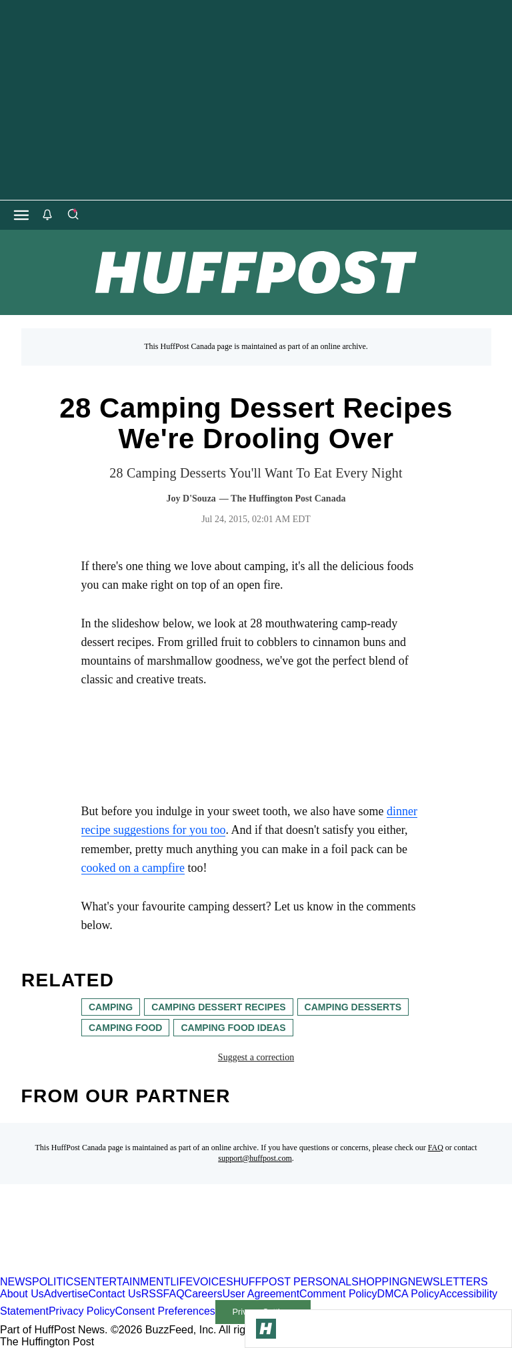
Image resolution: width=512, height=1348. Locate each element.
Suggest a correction (256, 1057)
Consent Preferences (165, 1311)
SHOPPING (379, 1281)
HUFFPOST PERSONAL (292, 1281)
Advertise (66, 1293)
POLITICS (56, 1281)
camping (111, 1007)
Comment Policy (338, 1293)
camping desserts (352, 1007)
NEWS (16, 1281)
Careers (204, 1293)
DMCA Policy (408, 1293)
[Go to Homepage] (266, 1329)
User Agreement (260, 1293)
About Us (22, 1293)
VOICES (213, 1281)
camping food (125, 1027)
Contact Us (115, 1293)
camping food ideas (233, 1027)
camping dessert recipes (218, 1007)
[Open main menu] (21, 215)
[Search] (72, 215)
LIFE (181, 1281)
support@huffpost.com (255, 1158)
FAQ (435, 1147)
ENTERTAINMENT (126, 1281)
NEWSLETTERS (448, 1281)
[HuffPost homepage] (171, 1269)
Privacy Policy (82, 1311)
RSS (152, 1293)
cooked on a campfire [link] (133, 867)
